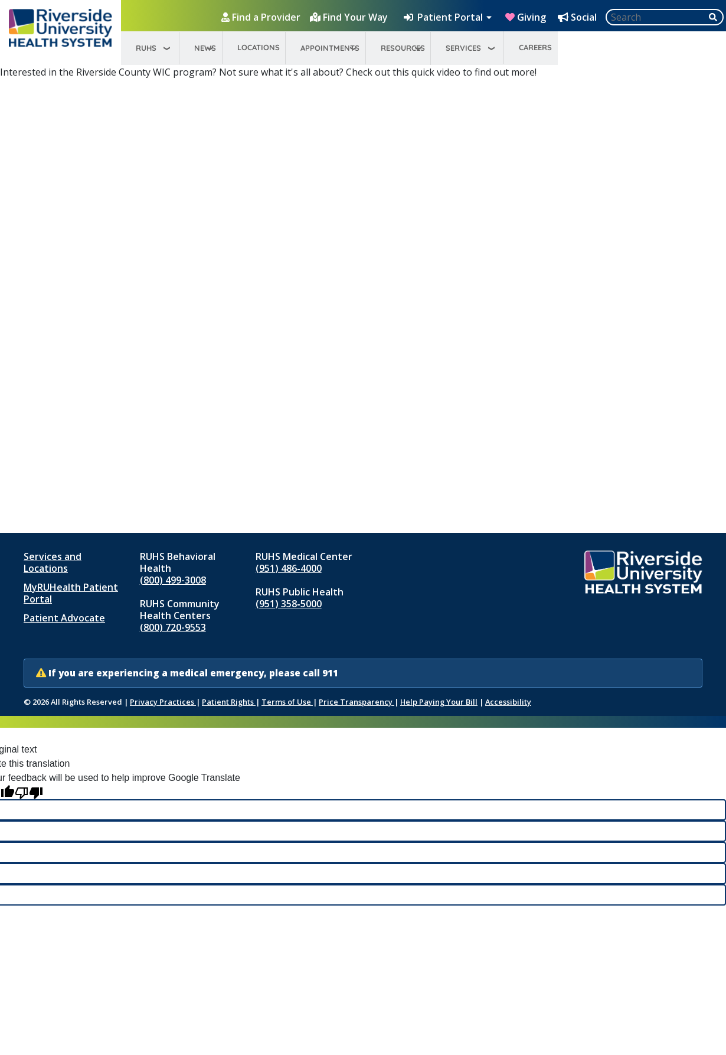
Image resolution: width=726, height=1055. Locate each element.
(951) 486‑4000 (288, 568)
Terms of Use (287, 701)
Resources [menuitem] (403, 48)
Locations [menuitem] (258, 47)
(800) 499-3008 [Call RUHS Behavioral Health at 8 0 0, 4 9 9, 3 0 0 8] (173, 580)
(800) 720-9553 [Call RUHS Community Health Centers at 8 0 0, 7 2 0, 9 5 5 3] (173, 627)
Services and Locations (52, 562)
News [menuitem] (205, 48)
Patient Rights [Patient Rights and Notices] (229, 701)
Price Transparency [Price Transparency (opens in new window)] (356, 701)
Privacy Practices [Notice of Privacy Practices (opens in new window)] (163, 701)
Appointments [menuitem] (329, 48)
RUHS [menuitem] (146, 48)
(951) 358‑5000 (288, 603)
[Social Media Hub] (578, 17)
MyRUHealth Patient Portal (71, 593)
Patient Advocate (64, 617)
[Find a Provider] (262, 17)
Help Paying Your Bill (439, 701)
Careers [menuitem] (535, 47)
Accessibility (508, 701)
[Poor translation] (29, 792)
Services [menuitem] (463, 48)
